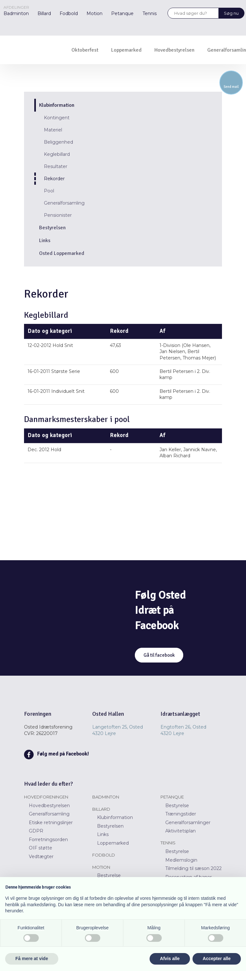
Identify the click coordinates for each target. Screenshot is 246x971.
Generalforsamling (64, 203)
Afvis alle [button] (169, 958)
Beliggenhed (58, 142)
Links (44, 240)
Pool (49, 191)
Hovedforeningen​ (46, 796)
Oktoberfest (84, 50)
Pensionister (58, 215)
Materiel (53, 130)
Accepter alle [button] (217, 958)
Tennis (150, 13)
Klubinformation (56, 105)
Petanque (122, 13)
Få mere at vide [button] (31, 958)
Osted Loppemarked (61, 253)
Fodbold (69, 13)
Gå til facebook (159, 655)
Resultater (55, 166)
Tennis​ (168, 842)
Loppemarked (126, 50)
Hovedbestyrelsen (174, 50)
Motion (94, 13)
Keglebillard (57, 154)
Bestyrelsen (52, 227)
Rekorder (54, 179)
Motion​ (101, 867)
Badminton (16, 13)
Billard (44, 13)
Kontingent (57, 118)
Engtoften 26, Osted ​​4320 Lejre (183, 730)
